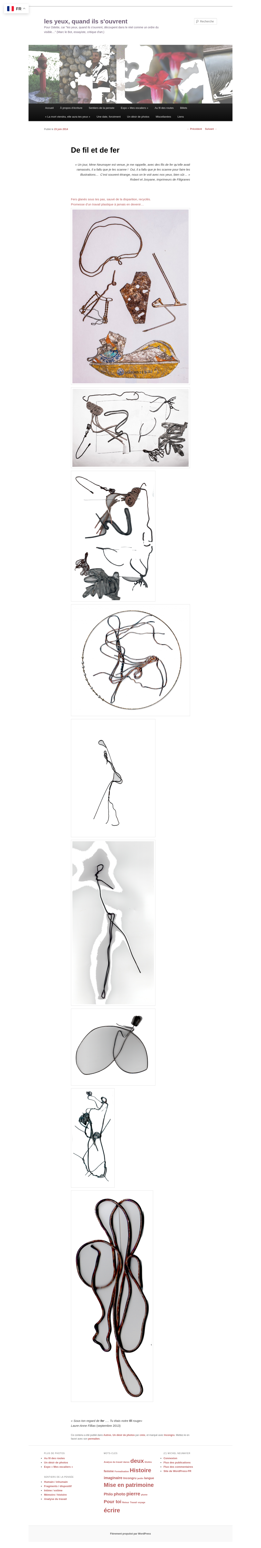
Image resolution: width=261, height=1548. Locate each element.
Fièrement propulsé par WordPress (130, 1533)
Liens (180, 116)
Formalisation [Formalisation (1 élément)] (122, 1471)
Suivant (211, 129)
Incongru (169, 1435)
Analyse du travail (55, 1499)
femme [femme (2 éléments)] (109, 1471)
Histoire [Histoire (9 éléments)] (140, 1470)
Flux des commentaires (178, 1466)
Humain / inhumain (56, 1481)
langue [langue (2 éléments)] (149, 1478)
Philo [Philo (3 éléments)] (108, 1494)
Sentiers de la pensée (101, 107)
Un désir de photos (138, 116)
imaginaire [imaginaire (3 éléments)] (113, 1478)
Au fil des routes (164, 107)
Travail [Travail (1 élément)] (133, 1502)
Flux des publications (177, 1462)
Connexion (170, 1458)
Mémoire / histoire (55, 1494)
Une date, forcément (109, 116)
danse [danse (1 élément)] (126, 1462)
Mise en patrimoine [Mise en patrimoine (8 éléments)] (129, 1485)
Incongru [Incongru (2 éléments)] (129, 1478)
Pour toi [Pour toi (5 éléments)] (112, 1501)
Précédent (194, 129)
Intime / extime (53, 1490)
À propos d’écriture (71, 107)
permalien (94, 1438)
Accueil (49, 107)
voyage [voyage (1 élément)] (141, 1502)
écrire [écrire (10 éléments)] (112, 1510)
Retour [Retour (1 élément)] (125, 1502)
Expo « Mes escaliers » (134, 107)
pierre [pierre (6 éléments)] (133, 1493)
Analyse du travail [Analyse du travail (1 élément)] (113, 1462)
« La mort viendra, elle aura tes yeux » (67, 116)
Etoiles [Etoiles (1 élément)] (148, 1462)
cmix (142, 1435)
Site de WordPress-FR (177, 1471)
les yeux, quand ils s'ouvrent (85, 21)
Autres (107, 1435)
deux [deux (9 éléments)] (137, 1461)
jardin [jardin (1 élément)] (140, 1478)
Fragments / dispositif (58, 1486)
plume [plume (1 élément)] (144, 1494)
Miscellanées (163, 116)
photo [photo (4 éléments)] (120, 1494)
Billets (183, 107)
